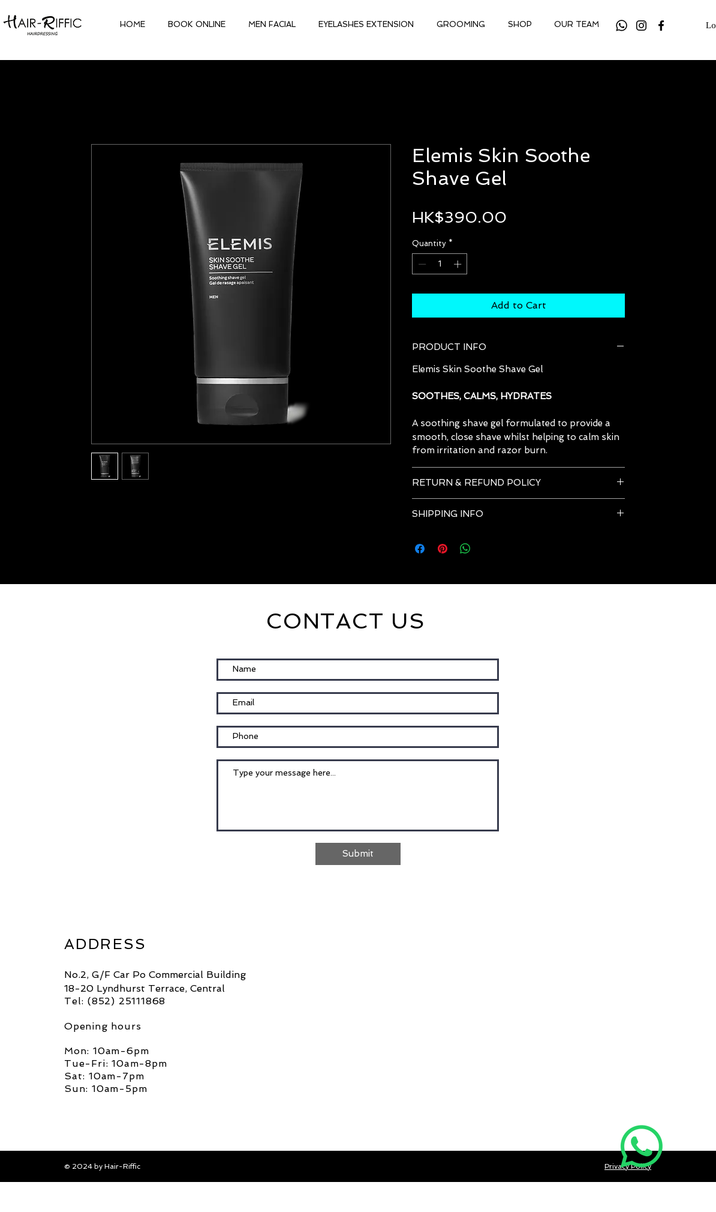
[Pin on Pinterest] (442, 548)
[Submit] (358, 854)
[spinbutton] (440, 264)
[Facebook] (661, 25)
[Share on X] (488, 548)
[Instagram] (641, 25)
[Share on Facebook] (420, 548)
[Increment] (459, 264)
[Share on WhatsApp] (465, 548)
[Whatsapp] (621, 25)
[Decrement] (421, 264)
